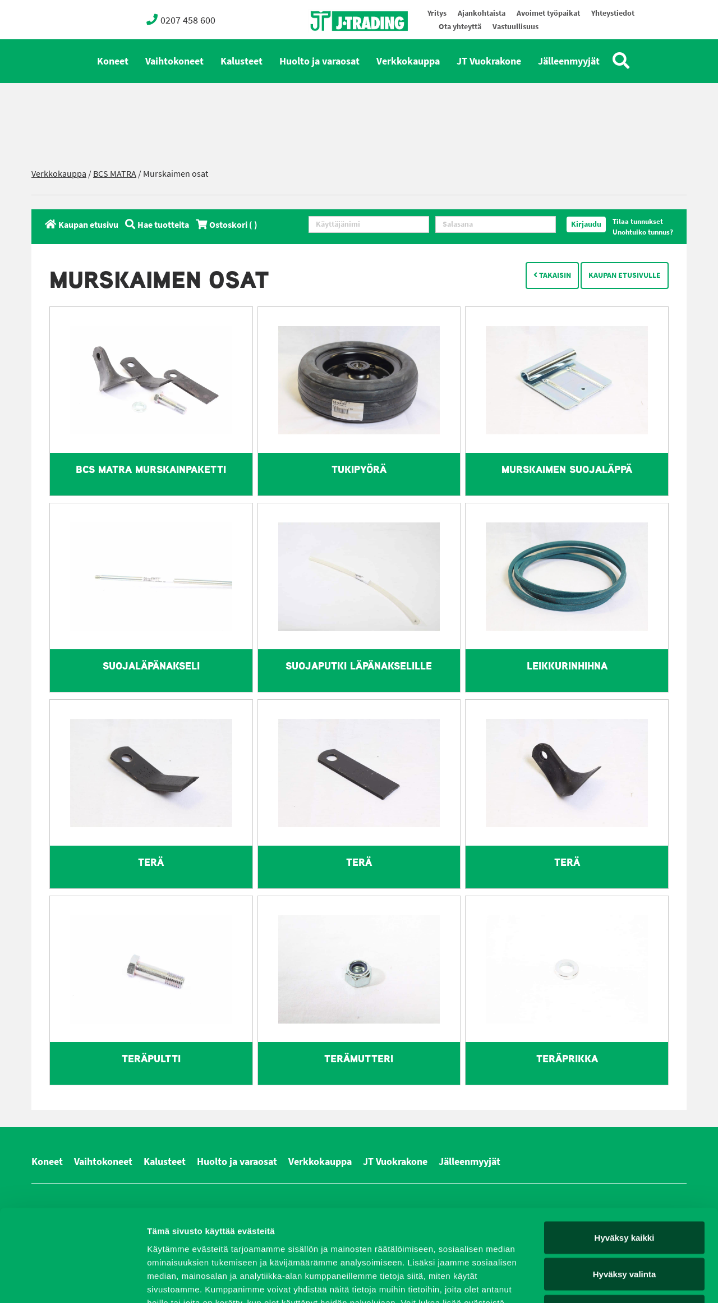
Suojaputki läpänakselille (359, 666)
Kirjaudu (586, 224)
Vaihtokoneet (174, 61)
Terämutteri (358, 1059)
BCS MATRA (114, 174)
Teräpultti (151, 1059)
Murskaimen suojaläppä (566, 469)
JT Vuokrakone (489, 61)
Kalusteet (241, 61)
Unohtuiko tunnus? (643, 232)
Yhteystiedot (612, 13)
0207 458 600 (180, 19)
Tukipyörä (359, 469)
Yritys (437, 13)
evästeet (279, 1234)
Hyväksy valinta (624, 1193)
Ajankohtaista (481, 13)
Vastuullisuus (515, 26)
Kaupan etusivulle (624, 275)
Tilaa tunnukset (638, 221)
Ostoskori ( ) (226, 225)
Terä (151, 862)
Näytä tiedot (600, 1281)
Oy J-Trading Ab (338, 46)
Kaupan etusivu (81, 225)
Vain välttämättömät (624, 1229)
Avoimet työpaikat (548, 13)
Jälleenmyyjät (569, 61)
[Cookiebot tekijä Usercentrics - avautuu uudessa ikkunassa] (73, 1281)
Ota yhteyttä (460, 26)
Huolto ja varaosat (319, 61)
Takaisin (552, 275)
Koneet (112, 61)
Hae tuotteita (157, 225)
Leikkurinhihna (567, 666)
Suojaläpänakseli (151, 666)
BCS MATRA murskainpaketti (151, 469)
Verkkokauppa (408, 61)
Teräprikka (567, 1059)
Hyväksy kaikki (625, 1155)
